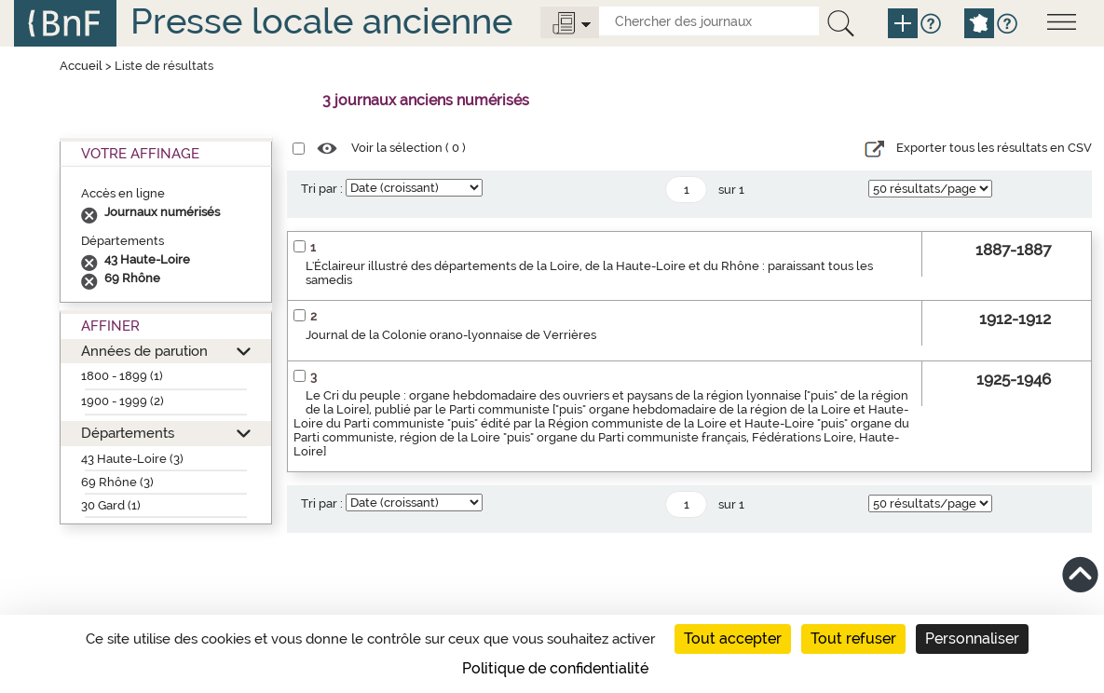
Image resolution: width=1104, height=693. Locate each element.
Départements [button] (127, 433)
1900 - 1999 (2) (122, 401)
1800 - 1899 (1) (122, 376)
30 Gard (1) (111, 505)
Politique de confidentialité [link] (555, 668)
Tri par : (322, 189)
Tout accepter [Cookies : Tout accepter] (733, 638)
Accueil (81, 66)
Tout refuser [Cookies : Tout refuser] (853, 638)
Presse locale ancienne (321, 21)
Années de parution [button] (144, 351)
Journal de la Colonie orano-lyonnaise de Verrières (451, 335)
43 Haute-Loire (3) (132, 459)
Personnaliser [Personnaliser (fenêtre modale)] (972, 638)
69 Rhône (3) (117, 482)
